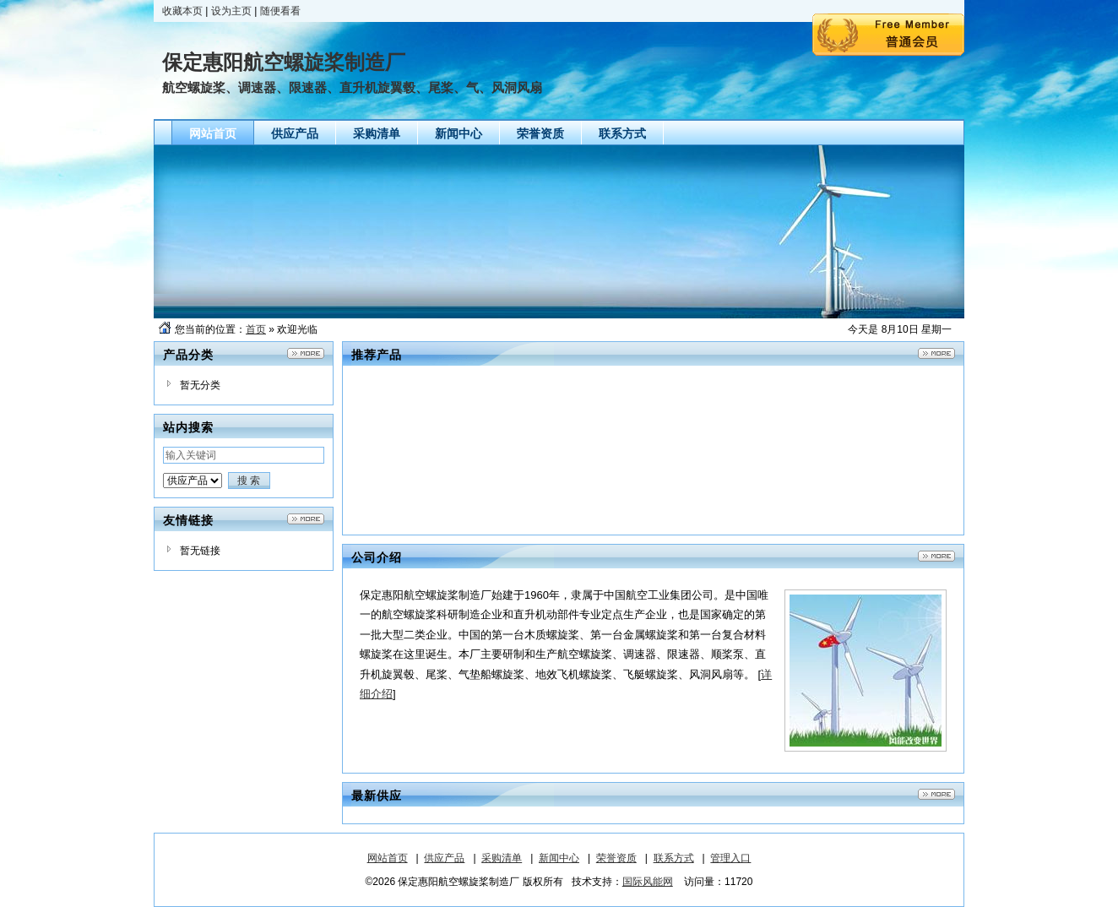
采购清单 (501, 858)
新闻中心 (559, 858)
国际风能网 (647, 882)
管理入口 (730, 858)
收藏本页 (182, 11)
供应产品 (444, 858)
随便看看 (280, 11)
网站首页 (387, 858)
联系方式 (674, 858)
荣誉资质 (616, 858)
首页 (256, 329)
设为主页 (231, 11)
